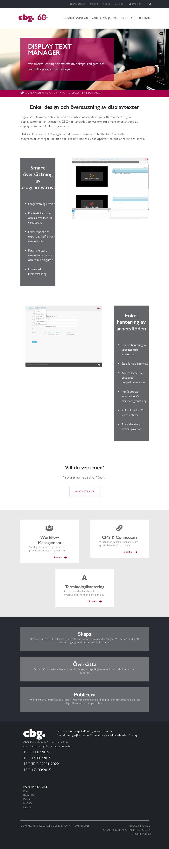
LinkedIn (119, 4)
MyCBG (106, 4)
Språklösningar (76, 18)
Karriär (94, 4)
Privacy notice (139, 825)
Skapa (60, 93)
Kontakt (145, 18)
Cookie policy (142, 834)
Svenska (135, 4)
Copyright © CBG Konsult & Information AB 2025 (54, 825)
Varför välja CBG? (105, 18)
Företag (128, 18)
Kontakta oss (84, 491)
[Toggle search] (150, 4)
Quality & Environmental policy (126, 830)
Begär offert (77, 4)
